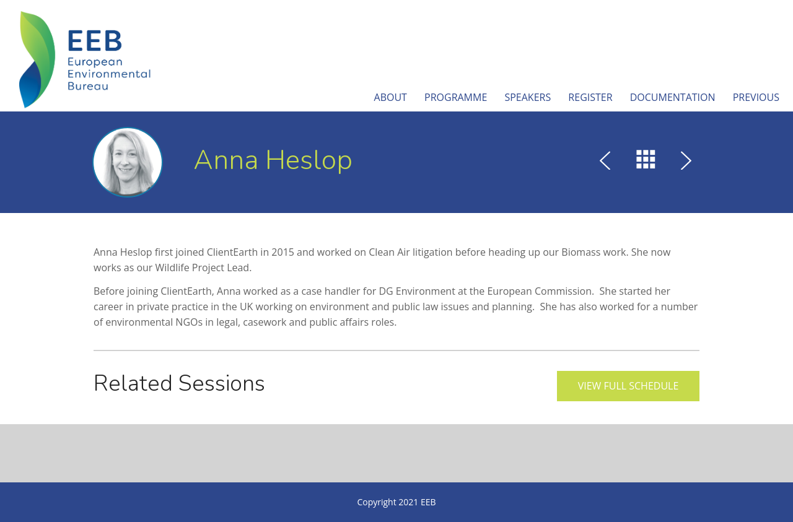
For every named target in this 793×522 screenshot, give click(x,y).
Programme (455, 97)
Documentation (673, 97)
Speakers (527, 97)
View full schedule (628, 386)
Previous (756, 97)
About (390, 97)
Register (590, 97)
